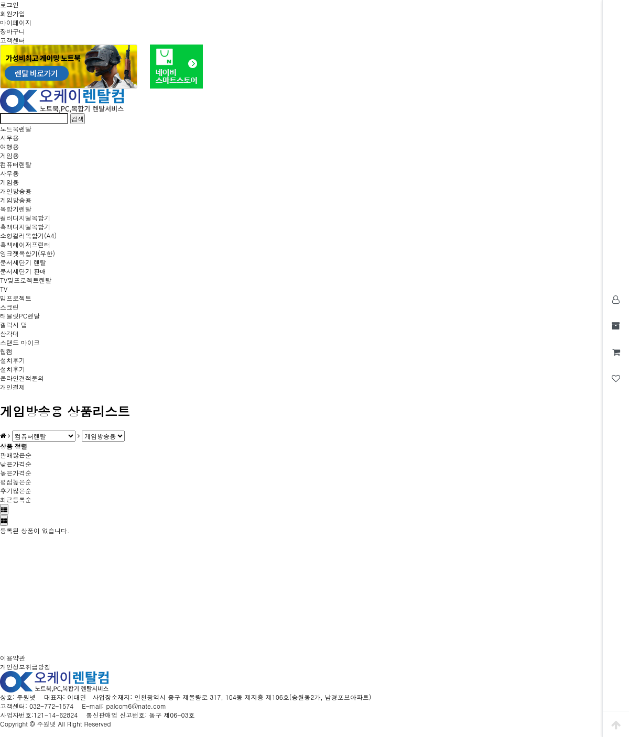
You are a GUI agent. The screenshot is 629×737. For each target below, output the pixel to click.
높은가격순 (15, 472)
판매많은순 (15, 454)
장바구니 (12, 31)
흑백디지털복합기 (25, 226)
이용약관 (12, 657)
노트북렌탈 (15, 128)
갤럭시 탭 (13, 324)
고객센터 (12, 40)
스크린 (9, 306)
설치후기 (12, 360)
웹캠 (6, 351)
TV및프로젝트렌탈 (25, 280)
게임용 (9, 155)
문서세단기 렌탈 (23, 262)
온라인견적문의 (22, 377)
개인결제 (12, 386)
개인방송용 (15, 190)
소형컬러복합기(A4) (28, 235)
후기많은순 (15, 490)
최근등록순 (15, 499)
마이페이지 (15, 22)
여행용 (9, 146)
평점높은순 (15, 481)
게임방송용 (15, 199)
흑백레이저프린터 (25, 244)
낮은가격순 (15, 463)
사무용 (9, 137)
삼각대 (9, 333)
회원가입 (12, 13)
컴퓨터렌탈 (15, 164)
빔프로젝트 (15, 297)
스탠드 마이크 (20, 342)
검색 (77, 118)
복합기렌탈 (15, 208)
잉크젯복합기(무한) (27, 253)
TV (3, 288)
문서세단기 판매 (23, 271)
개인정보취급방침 (25, 666)
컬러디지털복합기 (25, 217)
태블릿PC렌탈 (20, 315)
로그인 (9, 4)
